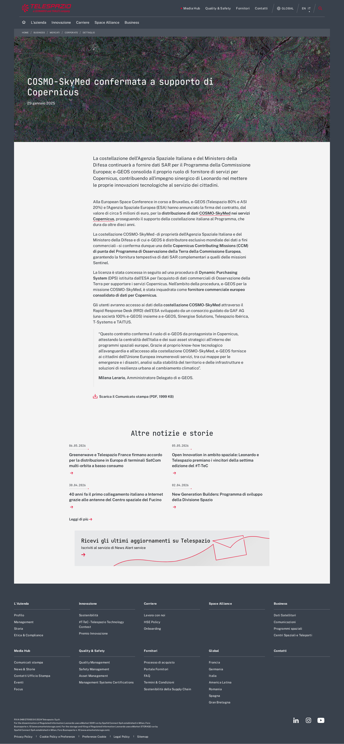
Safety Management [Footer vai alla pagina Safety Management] (94, 669)
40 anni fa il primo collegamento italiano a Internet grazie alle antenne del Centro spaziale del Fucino (116, 497)
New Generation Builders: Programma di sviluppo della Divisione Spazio (217, 497)
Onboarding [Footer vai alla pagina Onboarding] (152, 628)
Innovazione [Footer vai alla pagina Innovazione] (88, 603)
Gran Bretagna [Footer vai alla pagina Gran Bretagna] (219, 702)
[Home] (24, 22)
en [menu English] (304, 8)
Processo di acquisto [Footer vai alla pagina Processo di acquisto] (159, 662)
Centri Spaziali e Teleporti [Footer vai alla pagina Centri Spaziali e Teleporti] (293, 635)
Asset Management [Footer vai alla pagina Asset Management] (93, 676)
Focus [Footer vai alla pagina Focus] (18, 689)
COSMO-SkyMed (215, 213)
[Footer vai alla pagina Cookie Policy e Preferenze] (57, 736)
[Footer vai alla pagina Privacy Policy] (23, 736)
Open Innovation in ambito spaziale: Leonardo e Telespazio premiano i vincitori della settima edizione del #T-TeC (215, 460)
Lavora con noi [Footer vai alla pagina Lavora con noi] (154, 615)
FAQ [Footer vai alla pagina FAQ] (147, 676)
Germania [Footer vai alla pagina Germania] (216, 669)
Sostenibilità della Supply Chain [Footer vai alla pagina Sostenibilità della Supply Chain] (167, 689)
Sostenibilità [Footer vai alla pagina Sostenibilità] (88, 615)
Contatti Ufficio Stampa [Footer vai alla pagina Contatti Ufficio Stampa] (32, 676)
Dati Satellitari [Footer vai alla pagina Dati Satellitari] (285, 615)
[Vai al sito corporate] (45, 8)
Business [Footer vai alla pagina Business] (280, 603)
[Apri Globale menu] (285, 8)
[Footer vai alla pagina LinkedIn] (296, 720)
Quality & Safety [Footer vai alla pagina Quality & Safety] (92, 651)
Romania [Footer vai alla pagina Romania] (215, 689)
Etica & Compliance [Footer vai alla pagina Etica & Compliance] (28, 635)
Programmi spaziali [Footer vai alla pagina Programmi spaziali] (288, 628)
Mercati (55, 32)
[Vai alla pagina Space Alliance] (107, 22)
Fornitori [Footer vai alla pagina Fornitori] (151, 651)
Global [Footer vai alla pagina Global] (214, 651)
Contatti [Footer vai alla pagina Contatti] (280, 651)
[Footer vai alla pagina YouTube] (321, 720)
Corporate (72, 32)
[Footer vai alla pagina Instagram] (308, 720)
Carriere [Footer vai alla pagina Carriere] (150, 603)
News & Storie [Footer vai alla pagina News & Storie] (24, 669)
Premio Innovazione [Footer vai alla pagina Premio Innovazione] (93, 633)
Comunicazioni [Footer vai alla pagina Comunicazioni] (285, 622)
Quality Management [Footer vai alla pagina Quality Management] (94, 662)
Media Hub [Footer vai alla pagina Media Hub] (22, 651)
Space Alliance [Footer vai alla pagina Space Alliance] (220, 603)
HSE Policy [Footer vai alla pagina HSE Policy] (152, 622)
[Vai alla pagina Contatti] (261, 8)
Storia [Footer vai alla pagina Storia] (18, 628)
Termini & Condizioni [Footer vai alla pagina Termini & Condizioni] (159, 682)
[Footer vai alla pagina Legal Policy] (122, 736)
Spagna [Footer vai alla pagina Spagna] (214, 695)
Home (25, 32)
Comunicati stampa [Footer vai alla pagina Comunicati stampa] (28, 662)
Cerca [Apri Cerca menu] (320, 8)
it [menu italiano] (309, 8)
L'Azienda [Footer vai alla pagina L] (21, 603)
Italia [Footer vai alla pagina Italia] (213, 676)
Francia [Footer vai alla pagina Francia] (214, 662)
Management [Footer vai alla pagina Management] (24, 622)
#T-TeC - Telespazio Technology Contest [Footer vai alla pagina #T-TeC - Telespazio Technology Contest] (101, 624)
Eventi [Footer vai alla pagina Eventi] (19, 682)
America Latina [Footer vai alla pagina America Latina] (220, 682)
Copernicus (103, 219)
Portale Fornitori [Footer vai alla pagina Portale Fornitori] (156, 669)
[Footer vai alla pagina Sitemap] (142, 736)
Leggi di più (78, 519)
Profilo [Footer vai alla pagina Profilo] (19, 615)
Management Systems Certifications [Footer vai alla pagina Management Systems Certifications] (106, 682)
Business (39, 32)
